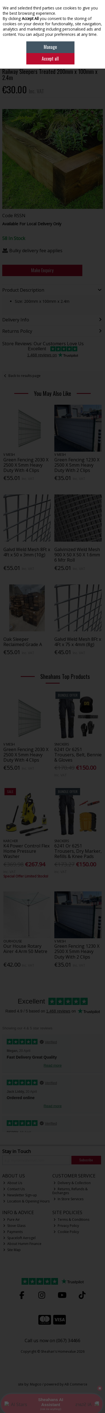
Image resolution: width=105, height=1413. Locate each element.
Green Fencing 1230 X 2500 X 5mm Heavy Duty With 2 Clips (76, 465)
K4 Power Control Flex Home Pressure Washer (26, 851)
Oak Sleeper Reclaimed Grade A (22, 641)
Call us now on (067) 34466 (52, 1340)
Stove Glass (14, 1225)
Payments (13, 1231)
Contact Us (14, 1189)
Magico (35, 1384)
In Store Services (68, 1199)
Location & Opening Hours (26, 1201)
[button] (98, 113)
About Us (12, 1183)
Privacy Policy (66, 1225)
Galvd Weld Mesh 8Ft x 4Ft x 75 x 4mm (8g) (77, 641)
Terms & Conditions (71, 1219)
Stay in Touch (16, 1151)
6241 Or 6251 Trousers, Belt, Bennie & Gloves (78, 754)
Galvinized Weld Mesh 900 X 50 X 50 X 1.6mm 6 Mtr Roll (77, 554)
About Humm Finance (22, 1243)
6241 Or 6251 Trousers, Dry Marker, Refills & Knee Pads (78, 851)
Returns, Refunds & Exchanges (70, 1191)
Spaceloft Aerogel (19, 1238)
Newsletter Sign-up (20, 1195)
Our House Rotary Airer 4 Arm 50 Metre (25, 948)
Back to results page (24, 375)
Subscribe (86, 1159)
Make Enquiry (42, 270)
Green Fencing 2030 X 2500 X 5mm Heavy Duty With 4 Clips (25, 465)
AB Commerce (75, 1384)
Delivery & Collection (72, 1183)
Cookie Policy (66, 1231)
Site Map (12, 1249)
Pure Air (11, 1219)
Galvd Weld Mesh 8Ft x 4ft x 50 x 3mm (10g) (26, 552)
